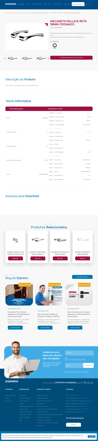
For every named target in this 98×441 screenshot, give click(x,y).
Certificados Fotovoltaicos (43, 417)
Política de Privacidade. (36, 437)
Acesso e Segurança (15, 12)
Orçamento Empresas (78, 4)
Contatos (69, 389)
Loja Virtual (67, 4)
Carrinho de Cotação (42, 395)
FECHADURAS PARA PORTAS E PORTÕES (40, 12)
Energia (7, 398)
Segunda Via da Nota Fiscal (44, 400)
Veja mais (15, 258)
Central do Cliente (37, 4)
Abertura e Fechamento (25, 12)
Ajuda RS (21, 403)
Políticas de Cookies (24, 417)
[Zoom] (46, 24)
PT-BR (88, 4)
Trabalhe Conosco (57, 4)
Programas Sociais (24, 400)
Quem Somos (22, 395)
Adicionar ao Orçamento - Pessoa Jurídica (71, 57)
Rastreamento (40, 403)
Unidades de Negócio (24, 398)
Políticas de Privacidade (25, 414)
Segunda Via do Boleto (43, 398)
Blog (28, 4)
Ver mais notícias (82, 277)
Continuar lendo (15, 327)
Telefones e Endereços (42, 411)
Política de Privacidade (73, 383)
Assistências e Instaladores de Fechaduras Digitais (50, 414)
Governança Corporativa (25, 411)
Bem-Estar (8, 400)
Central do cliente (44, 389)
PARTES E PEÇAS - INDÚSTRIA (56, 12)
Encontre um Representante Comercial (47, 409)
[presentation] (4, 58)
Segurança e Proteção (24, 284)
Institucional (47, 4)
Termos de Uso (89, 383)
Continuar (91, 436)
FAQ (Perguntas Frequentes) (44, 420)
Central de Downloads (42, 406)
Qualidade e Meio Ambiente (26, 406)
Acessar (73, 424)
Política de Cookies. (48, 437)
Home (7, 12)
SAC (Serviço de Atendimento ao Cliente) (47, 422)
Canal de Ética (40, 425)
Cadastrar (88, 365)
